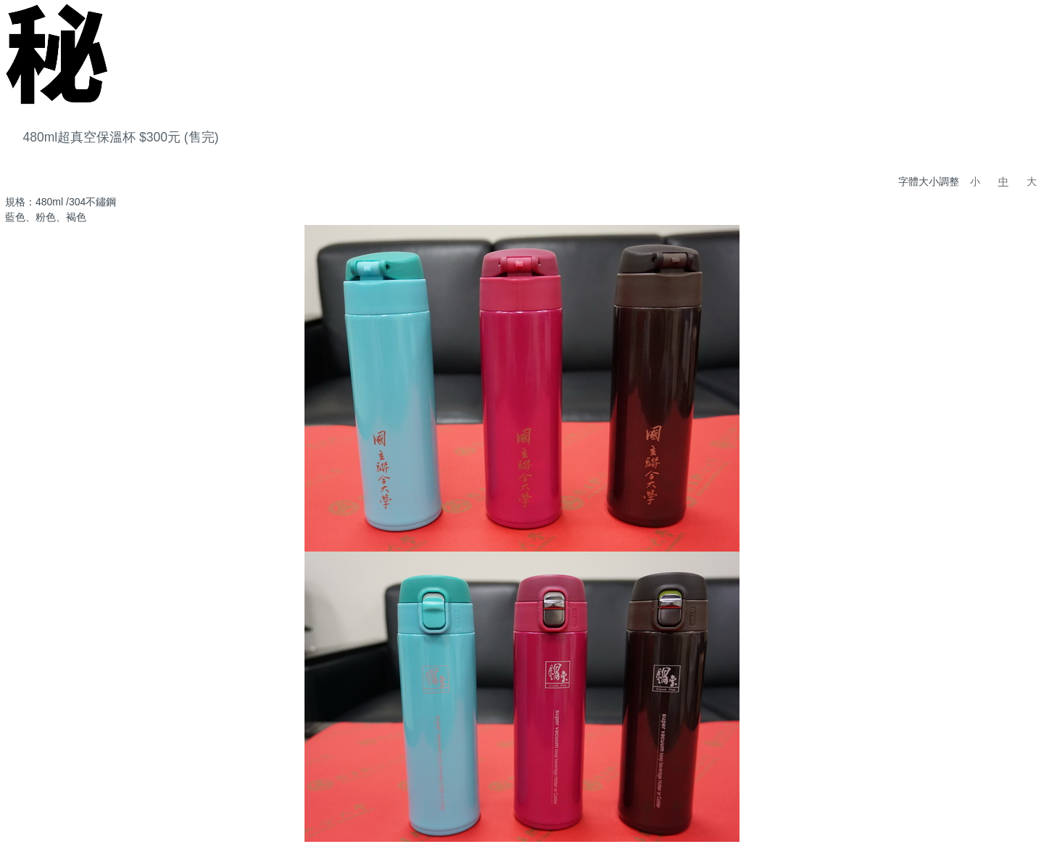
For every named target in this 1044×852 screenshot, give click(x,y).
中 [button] (1003, 181)
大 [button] (1032, 181)
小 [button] (975, 181)
